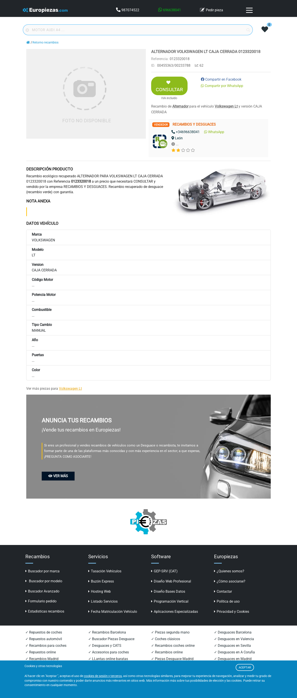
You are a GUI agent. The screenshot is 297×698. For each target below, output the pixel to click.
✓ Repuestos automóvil (43, 639)
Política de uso (227, 601)
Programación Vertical (169, 601)
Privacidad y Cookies (231, 611)
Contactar (223, 591)
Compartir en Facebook (221, 79)
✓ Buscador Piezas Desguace (111, 639)
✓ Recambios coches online (173, 645)
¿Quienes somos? (229, 571)
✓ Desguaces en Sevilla (232, 645)
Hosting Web (99, 591)
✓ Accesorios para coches (108, 652)
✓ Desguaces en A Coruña (234, 652)
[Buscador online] (138, 29)
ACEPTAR (245, 667)
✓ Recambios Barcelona (107, 632)
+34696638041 (185, 132)
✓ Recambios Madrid (41, 659)
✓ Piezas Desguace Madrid (172, 659)
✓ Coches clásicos (165, 639)
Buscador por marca (42, 571)
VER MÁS (58, 476)
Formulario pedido (40, 601)
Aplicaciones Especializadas (174, 611)
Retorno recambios (45, 42)
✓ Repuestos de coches (43, 632)
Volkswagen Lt (226, 106)
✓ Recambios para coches (45, 645)
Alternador (180, 106)
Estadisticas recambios (44, 611)
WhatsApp (214, 132)
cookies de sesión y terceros (103, 676)
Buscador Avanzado (42, 591)
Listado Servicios (103, 601)
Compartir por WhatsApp (222, 86)
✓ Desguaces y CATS (104, 645)
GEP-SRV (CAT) (164, 571)
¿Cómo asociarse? (229, 581)
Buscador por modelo (43, 581)
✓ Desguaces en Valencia (234, 639)
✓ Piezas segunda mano (170, 632)
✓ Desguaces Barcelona (233, 632)
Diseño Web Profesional (171, 581)
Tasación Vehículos (104, 571)
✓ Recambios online (167, 652)
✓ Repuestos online (40, 652)
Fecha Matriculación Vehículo (112, 611)
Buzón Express (101, 581)
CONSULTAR (169, 86)
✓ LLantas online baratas (108, 659)
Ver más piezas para (54, 388)
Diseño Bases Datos (168, 591)
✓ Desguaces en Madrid (233, 659)
